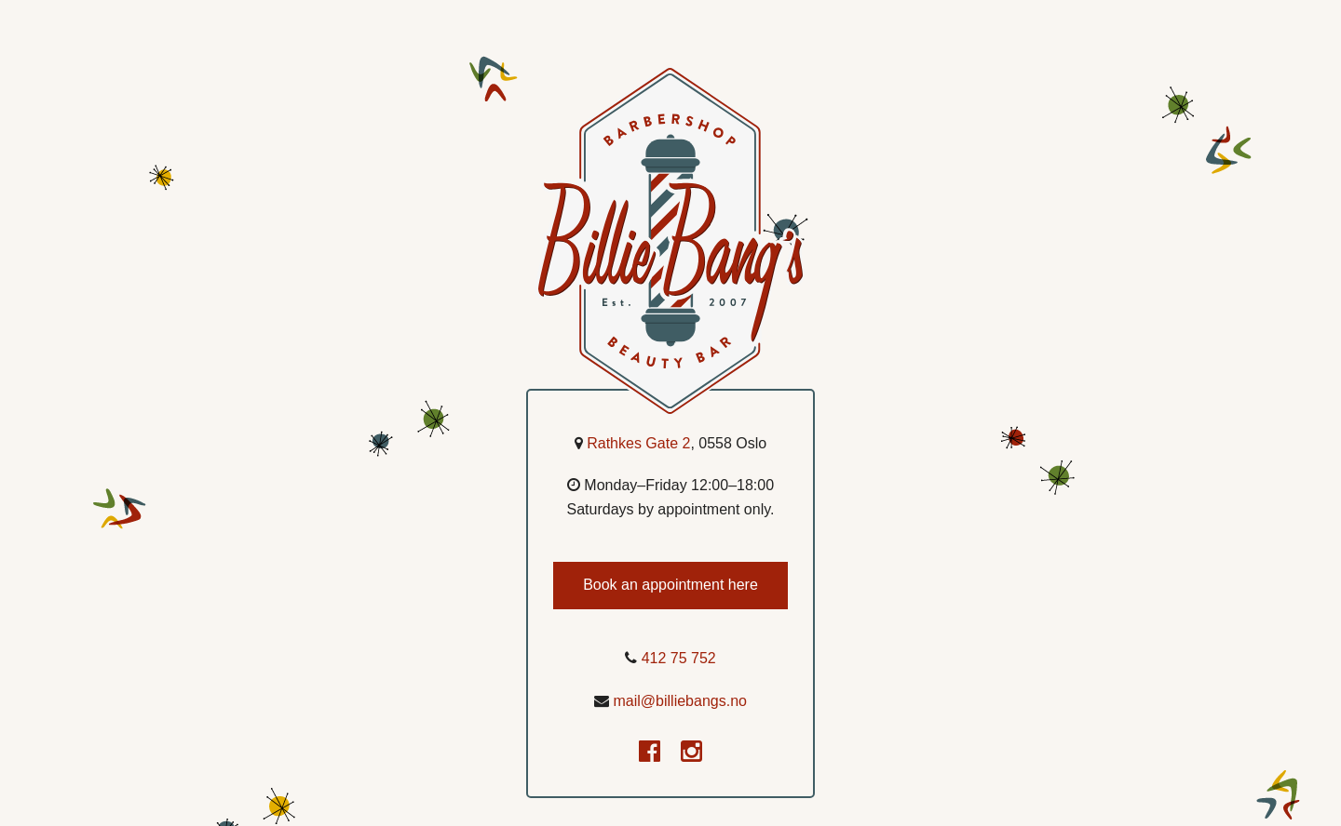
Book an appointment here (670, 585)
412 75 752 (679, 658)
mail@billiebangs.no (680, 701)
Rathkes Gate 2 (638, 443)
